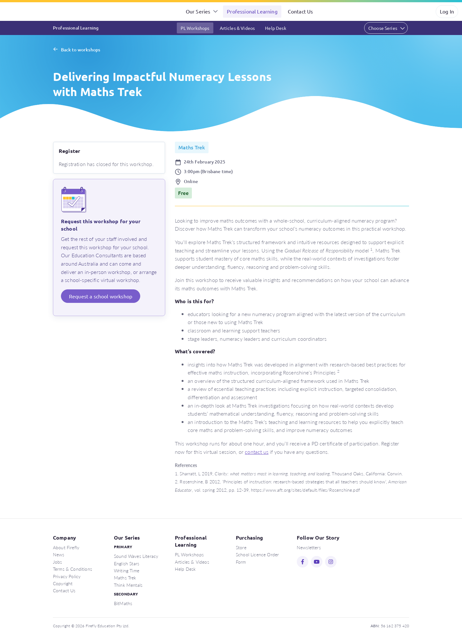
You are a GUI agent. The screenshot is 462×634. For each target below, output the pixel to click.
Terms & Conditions (72, 569)
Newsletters (309, 547)
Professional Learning (252, 11)
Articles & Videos (237, 28)
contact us (257, 451)
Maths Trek (125, 577)
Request (100, 296)
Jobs (57, 562)
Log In (447, 11)
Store (241, 547)
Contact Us (300, 11)
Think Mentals (128, 585)
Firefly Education (31, 11)
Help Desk (275, 28)
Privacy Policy (67, 576)
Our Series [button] (198, 11)
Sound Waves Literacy (136, 556)
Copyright (63, 583)
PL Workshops (195, 28)
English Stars (126, 563)
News (58, 554)
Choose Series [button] (382, 28)
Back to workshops (80, 50)
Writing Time (126, 570)
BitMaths (123, 603)
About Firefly (66, 547)
